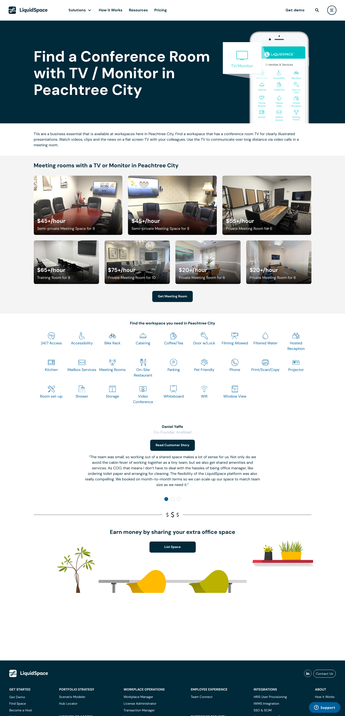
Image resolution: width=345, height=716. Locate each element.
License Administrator (140, 704)
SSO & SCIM (263, 710)
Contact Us (324, 674)
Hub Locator (68, 704)
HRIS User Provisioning (270, 697)
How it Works (110, 10)
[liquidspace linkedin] (307, 674)
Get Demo (17, 697)
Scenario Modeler (72, 697)
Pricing (160, 10)
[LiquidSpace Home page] (28, 10)
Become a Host (20, 710)
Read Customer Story (173, 445)
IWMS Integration (266, 704)
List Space (172, 547)
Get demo (295, 10)
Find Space (17, 704)
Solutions (77, 10)
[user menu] (331, 10)
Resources (138, 10)
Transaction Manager (139, 710)
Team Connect (201, 697)
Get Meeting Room (172, 296)
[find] (317, 10)
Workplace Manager (138, 697)
